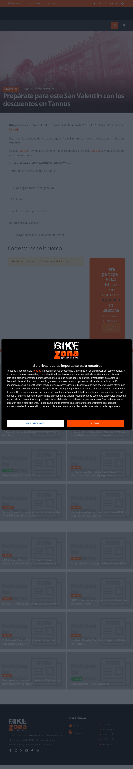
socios (37, 370)
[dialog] (66, 384)
